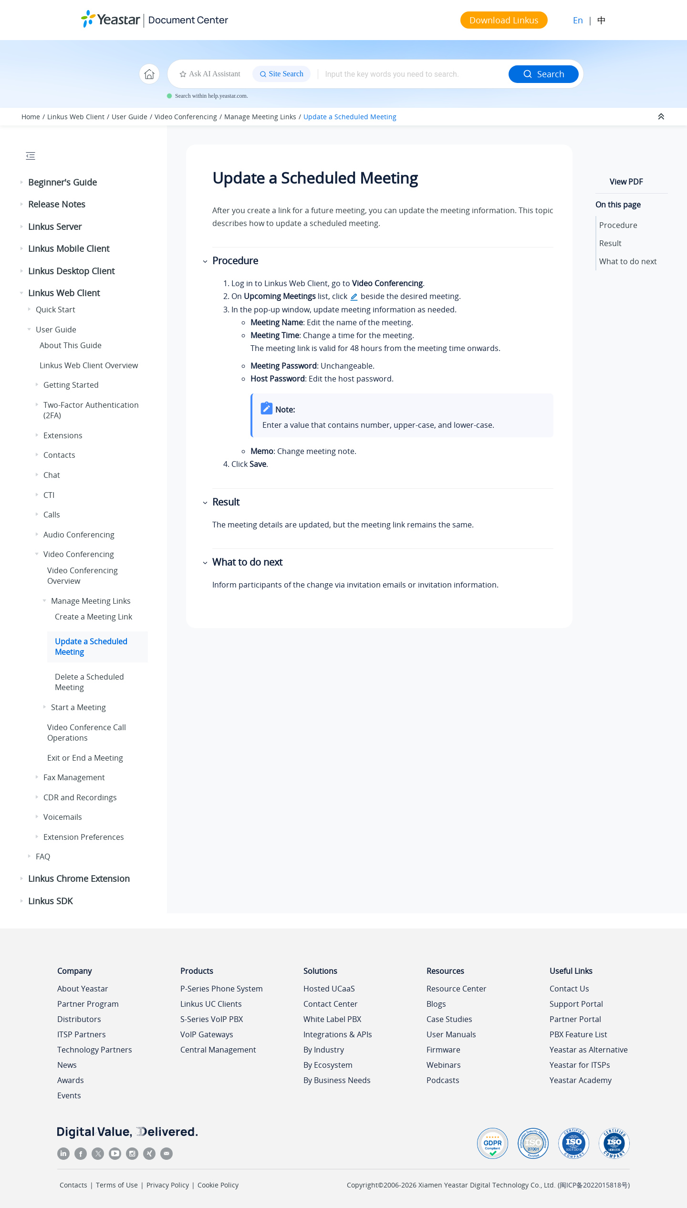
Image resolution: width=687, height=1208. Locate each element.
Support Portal (576, 1004)
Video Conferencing (186, 116)
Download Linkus (504, 20)
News (67, 1065)
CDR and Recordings (80, 797)
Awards (70, 1080)
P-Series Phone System (221, 988)
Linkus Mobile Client (68, 248)
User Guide (129, 116)
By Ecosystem (328, 1065)
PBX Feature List (578, 1034)
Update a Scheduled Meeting (349, 116)
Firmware (443, 1049)
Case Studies (449, 1019)
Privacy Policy (167, 1184)
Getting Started (71, 385)
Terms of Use (117, 1184)
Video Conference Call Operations (86, 732)
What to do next (628, 261)
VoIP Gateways (206, 1034)
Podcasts (443, 1080)
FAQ (43, 856)
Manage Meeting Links (260, 116)
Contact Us (569, 988)
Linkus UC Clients (211, 1004)
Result (610, 243)
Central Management (218, 1049)
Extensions (63, 435)
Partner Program (88, 1004)
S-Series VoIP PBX (211, 1019)
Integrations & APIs (337, 1034)
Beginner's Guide (62, 182)
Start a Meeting (78, 707)
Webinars (444, 1065)
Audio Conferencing (78, 534)
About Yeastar (82, 988)
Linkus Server (55, 226)
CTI (48, 495)
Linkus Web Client (75, 116)
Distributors (79, 1019)
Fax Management (74, 777)
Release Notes (56, 204)
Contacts (59, 455)
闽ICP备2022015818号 (594, 1184)
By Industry (323, 1049)
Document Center (188, 19)
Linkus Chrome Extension (79, 878)
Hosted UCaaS (329, 988)
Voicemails (62, 817)
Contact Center (330, 1004)
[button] (22, 182)
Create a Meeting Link (93, 616)
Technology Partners (94, 1049)
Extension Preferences (83, 837)
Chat (51, 475)
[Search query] (413, 73)
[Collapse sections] (662, 117)
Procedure (618, 225)
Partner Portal (575, 1019)
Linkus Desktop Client (71, 271)
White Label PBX (332, 1019)
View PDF (626, 181)
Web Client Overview (89, 365)
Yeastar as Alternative (589, 1049)
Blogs (436, 1004)
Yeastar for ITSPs (580, 1065)
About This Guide (71, 345)
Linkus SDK (50, 901)
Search (543, 74)
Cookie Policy (218, 1184)
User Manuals (451, 1034)
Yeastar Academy (581, 1080)
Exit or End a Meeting (85, 758)
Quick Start (55, 309)
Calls (51, 514)
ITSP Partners (81, 1034)
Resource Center (457, 988)
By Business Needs (337, 1080)
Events (69, 1095)
